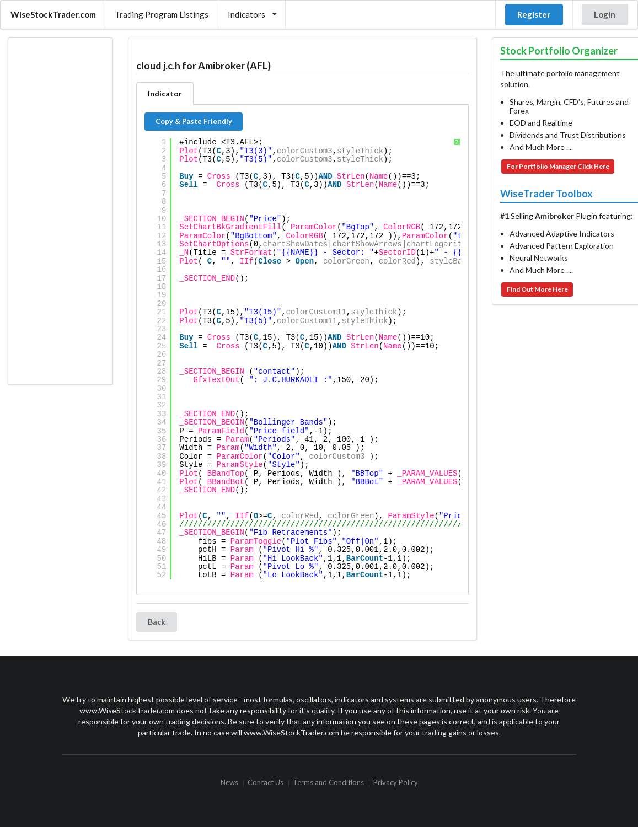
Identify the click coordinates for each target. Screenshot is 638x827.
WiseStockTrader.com (53, 14)
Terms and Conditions (328, 783)
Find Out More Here (537, 289)
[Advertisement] (60, 211)
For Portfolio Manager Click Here (558, 166)
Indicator (165, 93)
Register (533, 14)
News (229, 783)
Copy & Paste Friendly (194, 121)
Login (604, 14)
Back (156, 621)
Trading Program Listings (161, 14)
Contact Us (265, 783)
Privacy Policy (395, 783)
